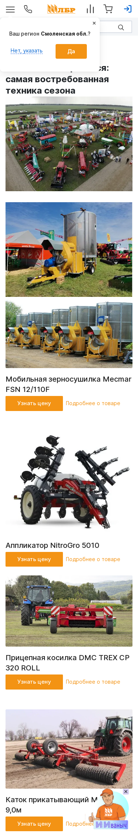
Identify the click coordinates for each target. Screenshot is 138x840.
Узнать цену (34, 403)
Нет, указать (27, 50)
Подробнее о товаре (93, 403)
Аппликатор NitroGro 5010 (52, 545)
